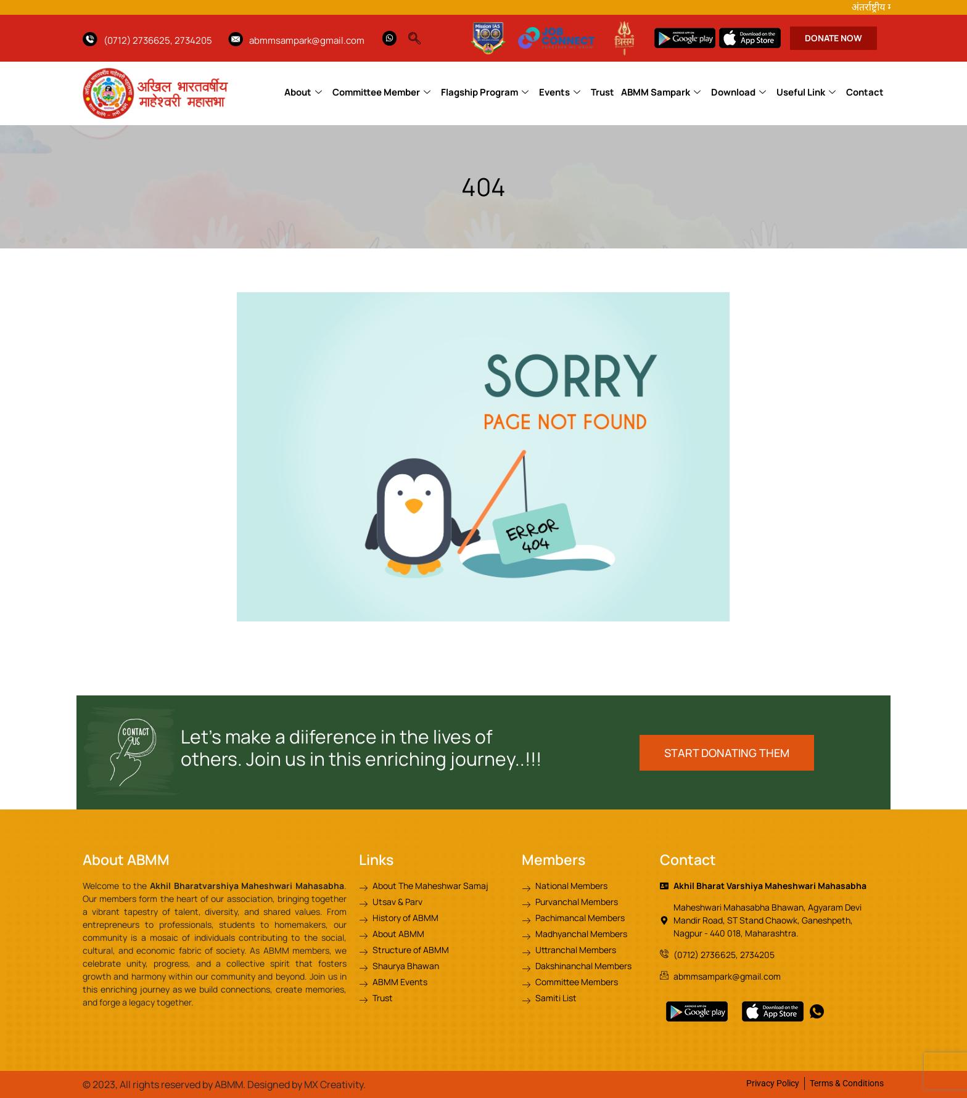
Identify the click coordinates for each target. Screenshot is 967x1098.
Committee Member (381, 92)
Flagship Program (485, 92)
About (303, 92)
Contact (865, 92)
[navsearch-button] (420, 35)
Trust (602, 92)
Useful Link (806, 92)
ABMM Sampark (661, 92)
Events (559, 92)
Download (738, 92)
